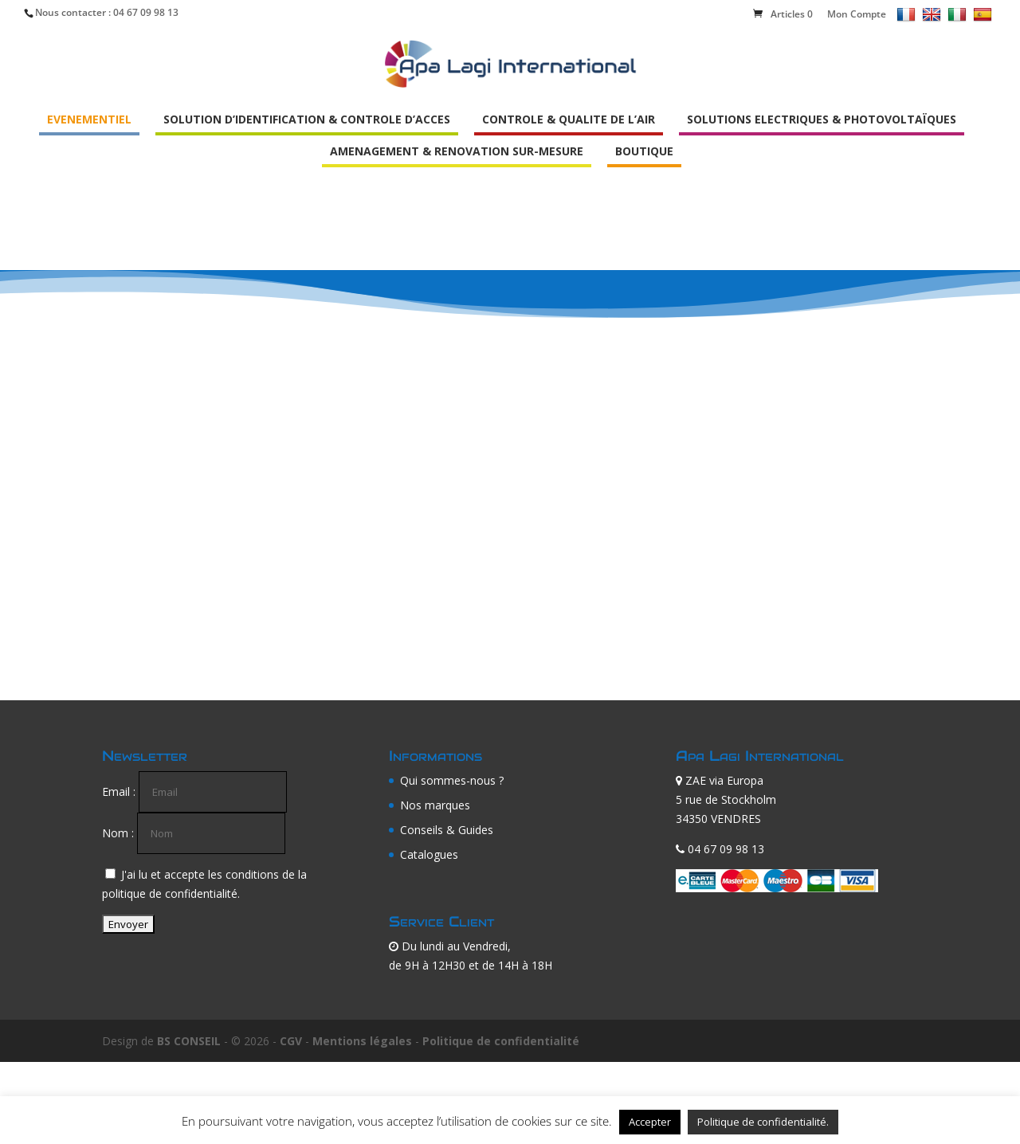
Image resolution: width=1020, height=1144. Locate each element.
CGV (291, 1040)
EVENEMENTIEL (89, 119)
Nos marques (435, 805)
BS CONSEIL (189, 1040)
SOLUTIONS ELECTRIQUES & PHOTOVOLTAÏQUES (821, 119)
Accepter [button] (650, 1122)
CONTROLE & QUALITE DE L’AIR (568, 119)
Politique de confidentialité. (763, 1122)
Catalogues (429, 854)
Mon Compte (856, 14)
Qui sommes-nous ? (452, 780)
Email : (118, 791)
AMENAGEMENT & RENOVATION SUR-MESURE (456, 151)
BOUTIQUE (644, 151)
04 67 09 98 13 (145, 12)
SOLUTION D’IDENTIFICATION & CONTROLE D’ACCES (306, 119)
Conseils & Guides (446, 829)
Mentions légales (362, 1040)
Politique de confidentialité (500, 1040)
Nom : (118, 832)
